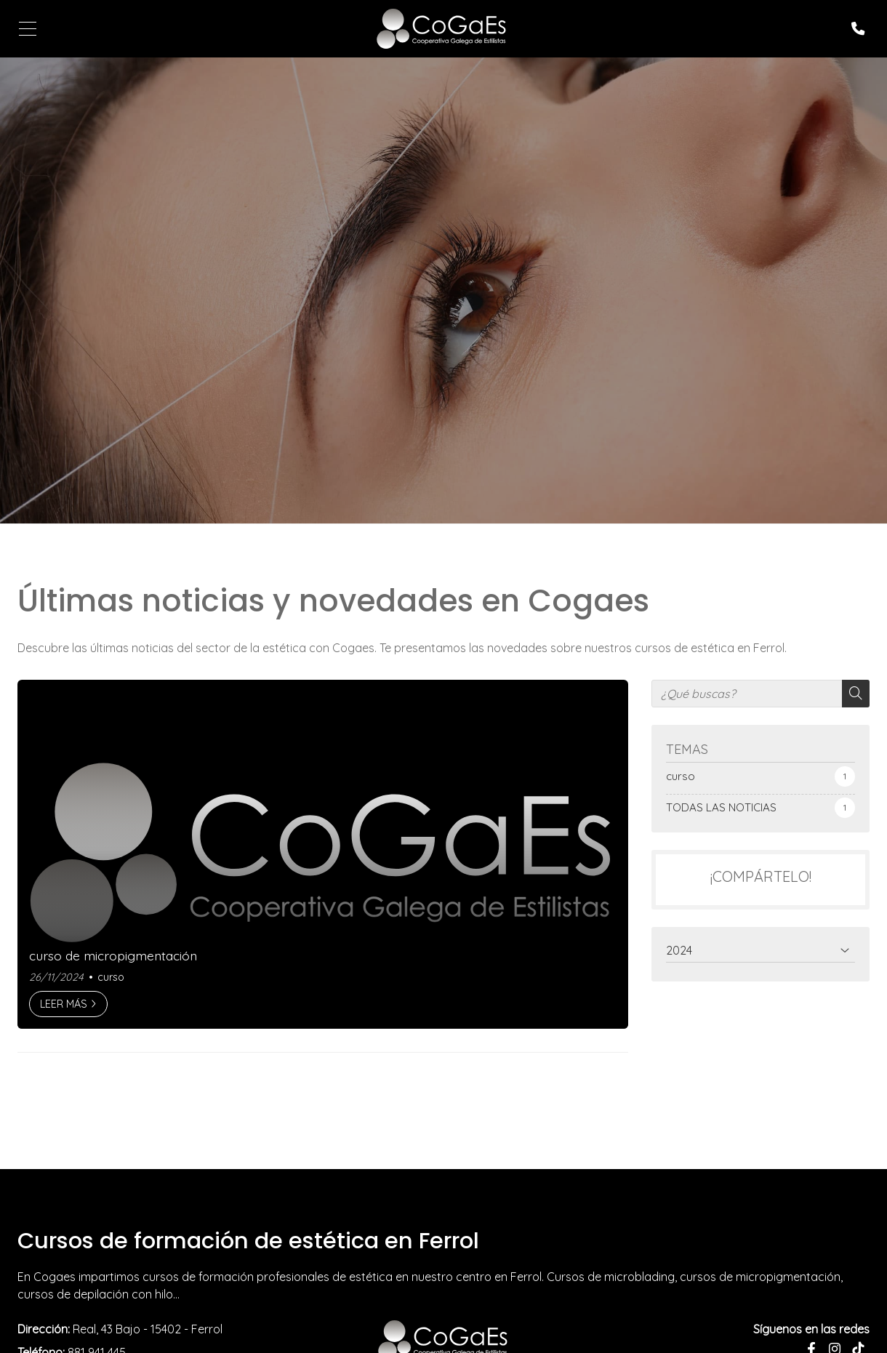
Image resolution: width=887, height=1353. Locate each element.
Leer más (63, 1004)
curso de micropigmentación (113, 955)
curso (110, 977)
